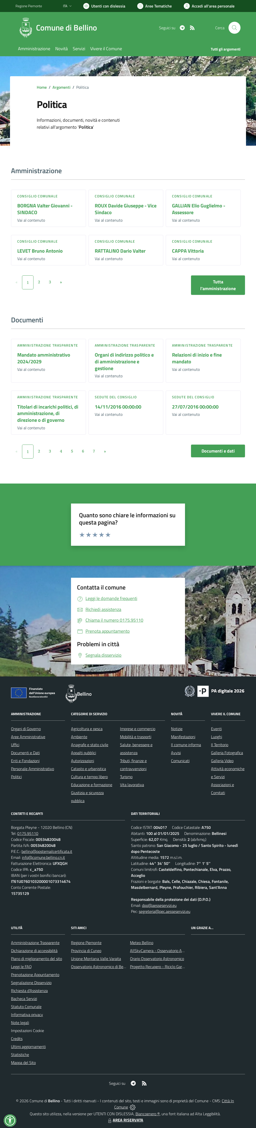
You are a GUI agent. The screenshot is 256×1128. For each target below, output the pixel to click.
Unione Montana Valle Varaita (96, 959)
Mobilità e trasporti (135, 737)
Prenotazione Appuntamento (35, 975)
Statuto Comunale (26, 1007)
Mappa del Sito (23, 1063)
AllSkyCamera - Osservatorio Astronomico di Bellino (173, 951)
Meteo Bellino (141, 943)
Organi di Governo (26, 729)
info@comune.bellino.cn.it (43, 857)
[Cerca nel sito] (234, 28)
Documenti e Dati (25, 753)
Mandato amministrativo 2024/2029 (43, 358)
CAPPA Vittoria (188, 251)
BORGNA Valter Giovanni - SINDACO (44, 209)
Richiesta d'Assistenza (29, 991)
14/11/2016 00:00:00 (118, 407)
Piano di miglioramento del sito (36, 959)
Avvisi (176, 753)
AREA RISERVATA (125, 1120)
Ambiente (79, 737)
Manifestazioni (183, 737)
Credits (16, 1039)
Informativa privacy (27, 1015)
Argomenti (61, 87)
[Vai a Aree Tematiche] (154, 6)
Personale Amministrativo (32, 769)
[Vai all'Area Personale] (209, 6)
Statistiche (20, 1055)
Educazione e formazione (91, 785)
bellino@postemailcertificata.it (47, 851)
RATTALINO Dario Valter (120, 251)
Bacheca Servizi (24, 999)
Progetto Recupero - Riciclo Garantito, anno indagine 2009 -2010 (184, 967)
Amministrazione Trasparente (35, 943)
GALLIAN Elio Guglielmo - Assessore (198, 209)
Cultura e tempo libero (89, 777)
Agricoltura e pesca (86, 729)
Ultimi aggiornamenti (28, 1047)
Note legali (20, 1023)
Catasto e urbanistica (88, 769)
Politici (16, 777)
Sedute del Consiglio (116, 397)
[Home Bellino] (59, 27)
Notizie (176, 729)
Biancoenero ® (148, 1114)
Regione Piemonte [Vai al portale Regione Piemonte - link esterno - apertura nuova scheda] (29, 5)
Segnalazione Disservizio (31, 983)
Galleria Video (222, 761)
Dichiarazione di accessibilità (34, 951)
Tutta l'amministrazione (218, 285)
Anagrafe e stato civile (89, 745)
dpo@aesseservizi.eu (159, 905)
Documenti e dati (218, 451)
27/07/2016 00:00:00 (195, 407)
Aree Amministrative (28, 737)
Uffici (15, 745)
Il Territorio (219, 745)
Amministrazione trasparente (47, 345)
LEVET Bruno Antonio (40, 251)
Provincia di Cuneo (86, 951)
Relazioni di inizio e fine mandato (197, 358)
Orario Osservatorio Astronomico (157, 959)
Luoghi (216, 737)
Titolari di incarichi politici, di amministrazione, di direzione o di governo (47, 413)
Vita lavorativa (132, 785)
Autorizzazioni (82, 761)
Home (42, 87)
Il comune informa (186, 745)
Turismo (126, 777)
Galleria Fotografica (227, 753)
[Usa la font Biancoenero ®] (104, 6)
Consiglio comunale (37, 196)
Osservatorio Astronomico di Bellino (100, 967)
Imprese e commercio (137, 729)
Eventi (216, 729)
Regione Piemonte (86, 943)
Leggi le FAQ (21, 967)
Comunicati (180, 761)
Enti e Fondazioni (25, 761)
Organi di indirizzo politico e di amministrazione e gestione (124, 361)
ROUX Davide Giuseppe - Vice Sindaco (125, 209)
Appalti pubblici (83, 753)
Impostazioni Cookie (27, 1031)
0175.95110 (27, 833)
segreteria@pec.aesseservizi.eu (164, 911)
